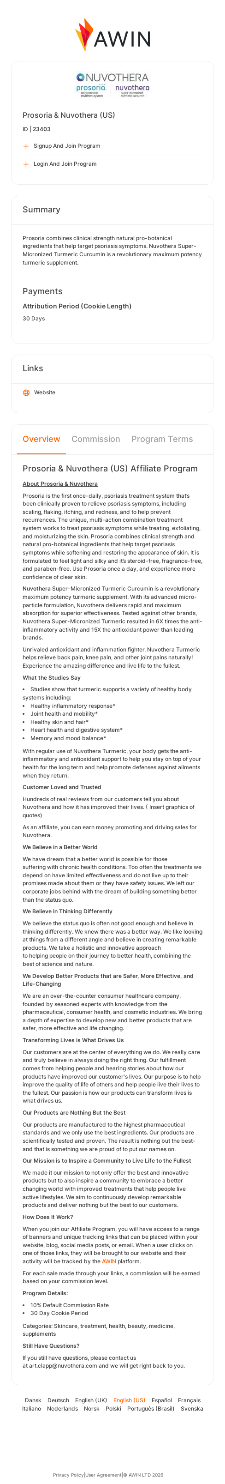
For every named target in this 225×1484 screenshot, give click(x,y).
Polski (113, 1408)
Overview (41, 439)
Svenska (192, 1408)
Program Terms (162, 439)
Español (162, 1400)
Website (39, 393)
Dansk (33, 1400)
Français (189, 1400)
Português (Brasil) (151, 1408)
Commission (95, 439)
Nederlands (62, 1408)
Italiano (31, 1408)
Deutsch (58, 1400)
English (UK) (91, 1400)
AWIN (109, 1261)
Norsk (92, 1408)
